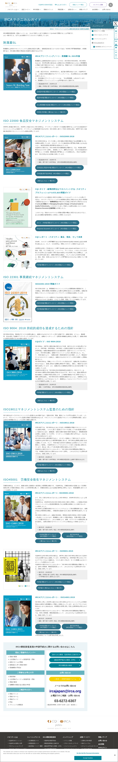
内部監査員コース (34, 743)
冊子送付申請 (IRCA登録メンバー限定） (74, 626)
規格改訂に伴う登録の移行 (18, 665)
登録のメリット (48, 9)
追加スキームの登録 (16, 662)
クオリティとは (12, 737)
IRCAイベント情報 (99, 31)
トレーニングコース (33, 737)
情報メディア (83, 9)
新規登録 (12, 676)
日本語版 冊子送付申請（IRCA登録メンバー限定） (53, 173)
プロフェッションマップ (16, 746)
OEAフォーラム (85, 743)
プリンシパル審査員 (16, 705)
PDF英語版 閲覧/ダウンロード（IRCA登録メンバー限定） (56, 309)
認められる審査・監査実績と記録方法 (65, 654)
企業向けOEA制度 (86, 740)
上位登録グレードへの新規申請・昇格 (22, 659)
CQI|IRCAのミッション (15, 740)
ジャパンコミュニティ (100, 39)
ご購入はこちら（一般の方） (46, 181)
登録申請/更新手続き (50, 740)
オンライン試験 (98, 4)
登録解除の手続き (15, 667)
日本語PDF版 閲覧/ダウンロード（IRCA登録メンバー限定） (56, 91)
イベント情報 (68, 740)
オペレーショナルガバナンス (89, 746)
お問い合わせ (106, 9)
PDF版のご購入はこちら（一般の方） (50, 588)
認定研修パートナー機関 (36, 746)
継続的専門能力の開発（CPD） (65, 660)
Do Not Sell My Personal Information (88, 753)
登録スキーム (14, 696)
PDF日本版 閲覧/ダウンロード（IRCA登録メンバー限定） (56, 303)
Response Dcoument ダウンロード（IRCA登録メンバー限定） (57, 228)
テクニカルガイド (99, 42)
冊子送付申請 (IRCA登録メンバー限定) (75, 535)
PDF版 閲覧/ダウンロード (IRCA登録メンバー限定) (48, 535)
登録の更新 (13, 656)
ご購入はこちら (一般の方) (48, 541)
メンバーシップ (97, 26)
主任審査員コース (34, 740)
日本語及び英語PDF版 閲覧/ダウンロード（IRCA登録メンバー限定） (59, 167)
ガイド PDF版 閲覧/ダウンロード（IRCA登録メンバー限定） (57, 222)
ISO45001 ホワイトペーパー (104, 46)
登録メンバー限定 (78, 4)
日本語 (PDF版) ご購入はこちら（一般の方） (51, 112)
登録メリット (14, 694)
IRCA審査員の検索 (65, 665)
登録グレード (14, 699)
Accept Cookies (88, 758)
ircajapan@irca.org (65, 691)
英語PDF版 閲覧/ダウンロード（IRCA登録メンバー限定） (56, 97)
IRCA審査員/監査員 (49, 737)
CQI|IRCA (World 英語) (45, 4)
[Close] (115, 755)
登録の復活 (13, 682)
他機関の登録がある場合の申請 (20, 685)
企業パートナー (85, 737)
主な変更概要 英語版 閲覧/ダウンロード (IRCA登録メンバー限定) (58, 105)
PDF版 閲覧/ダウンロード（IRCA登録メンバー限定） (54, 265)
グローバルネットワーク (101, 35)
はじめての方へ (62, 4)
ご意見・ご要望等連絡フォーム (65, 679)
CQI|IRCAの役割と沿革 (15, 743)
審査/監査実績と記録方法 (51, 743)
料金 (11, 702)
